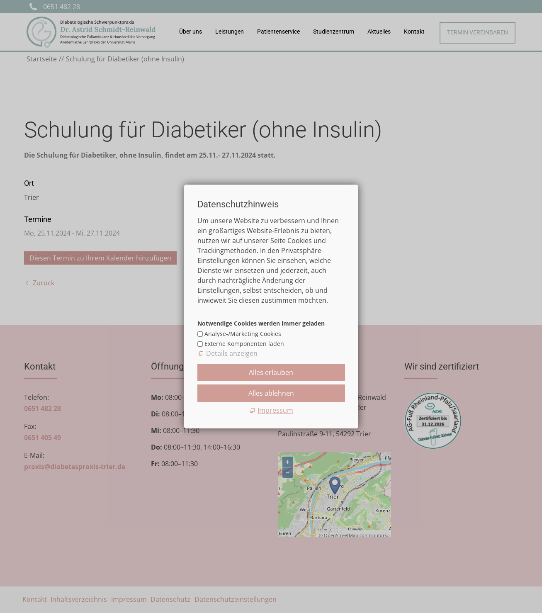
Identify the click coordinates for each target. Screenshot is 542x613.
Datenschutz (170, 599)
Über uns (190, 31)
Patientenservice (278, 31)
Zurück (43, 282)
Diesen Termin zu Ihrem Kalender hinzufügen (100, 258)
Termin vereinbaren (477, 32)
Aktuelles (379, 31)
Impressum (129, 599)
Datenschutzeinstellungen (235, 599)
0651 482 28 (61, 6)
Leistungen (229, 31)
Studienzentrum (333, 31)
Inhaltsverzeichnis (79, 599)
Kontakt (414, 31)
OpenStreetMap (341, 535)
